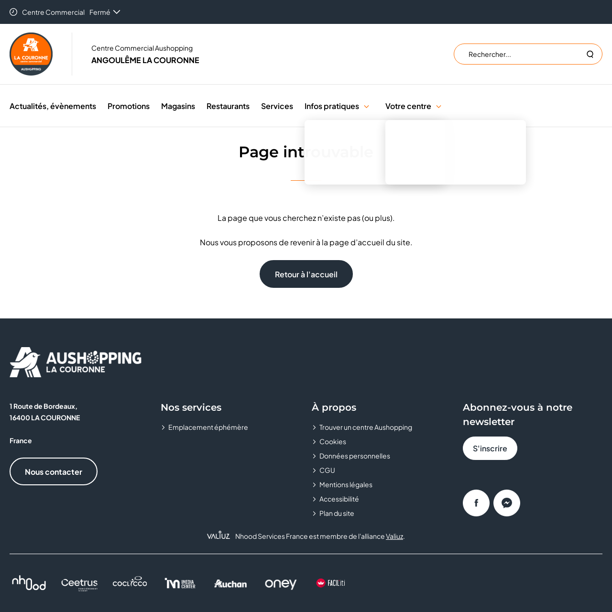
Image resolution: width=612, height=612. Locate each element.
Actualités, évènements (53, 106)
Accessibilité (339, 498)
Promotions (129, 106)
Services (277, 106)
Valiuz (394, 536)
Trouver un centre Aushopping (365, 427)
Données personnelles (354, 455)
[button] (366, 106)
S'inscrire (490, 448)
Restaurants (228, 106)
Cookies (332, 441)
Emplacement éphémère (208, 427)
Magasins (178, 106)
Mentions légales (345, 484)
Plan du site (336, 513)
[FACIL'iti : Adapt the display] (331, 583)
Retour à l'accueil (306, 274)
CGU (327, 470)
